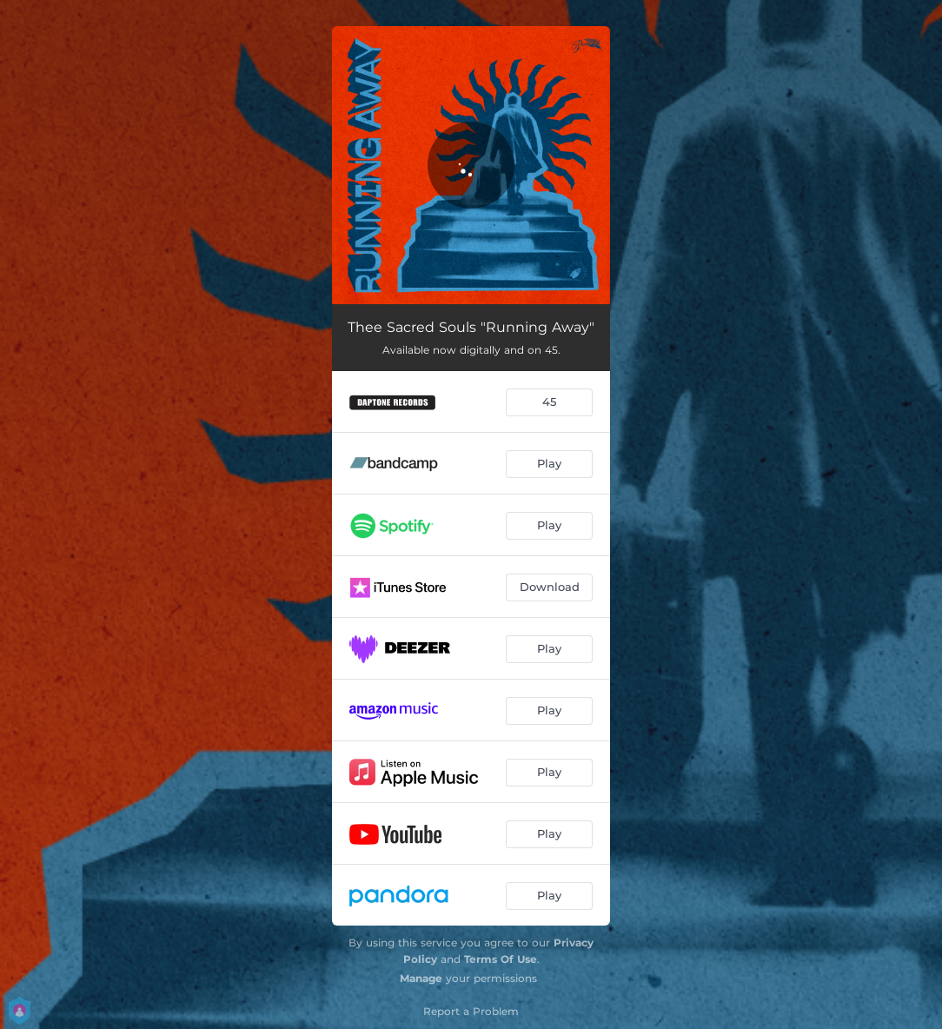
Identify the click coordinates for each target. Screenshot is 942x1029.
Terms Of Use (500, 959)
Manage (421, 978)
